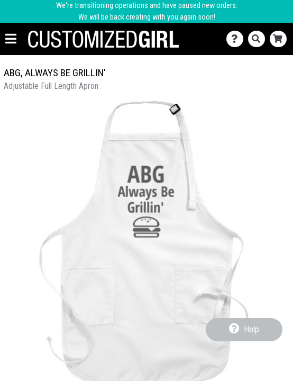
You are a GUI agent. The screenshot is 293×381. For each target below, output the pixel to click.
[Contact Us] (237, 39)
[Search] (259, 39)
